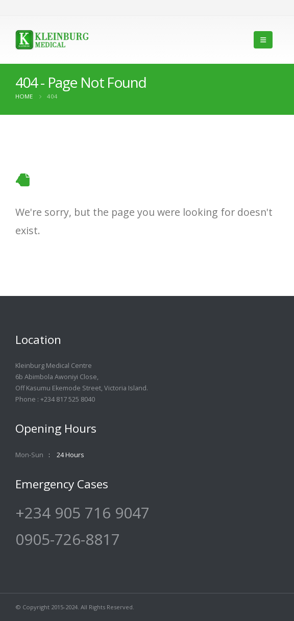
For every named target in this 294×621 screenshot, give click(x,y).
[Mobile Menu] (263, 39)
